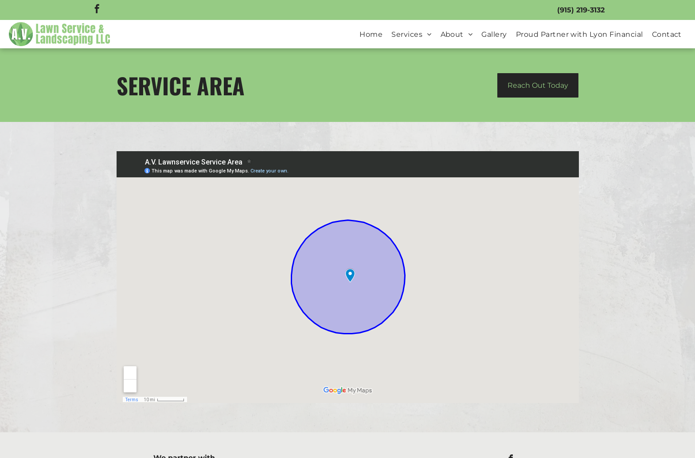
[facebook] (97, 10)
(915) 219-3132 (581, 10)
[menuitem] (371, 34)
